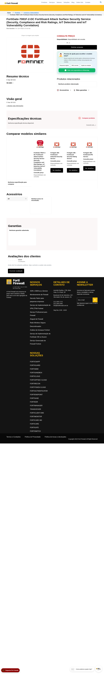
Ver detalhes (56, 170)
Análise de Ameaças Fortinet (40, 330)
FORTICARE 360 (36, 420)
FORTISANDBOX (36, 372)
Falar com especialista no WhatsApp (77, 70)
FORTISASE (34, 398)
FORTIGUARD (35, 365)
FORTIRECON (35, 383)
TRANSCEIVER (35, 409)
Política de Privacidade (33, 437)
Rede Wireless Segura (38, 323)
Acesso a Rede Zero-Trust (19, 9)
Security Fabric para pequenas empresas (37, 299)
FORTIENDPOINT (36, 394)
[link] (63, 42)
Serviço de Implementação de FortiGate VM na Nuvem (40, 335)
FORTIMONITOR (36, 416)
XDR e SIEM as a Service (39, 291)
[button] (10, 670)
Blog (85, 4)
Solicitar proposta (77, 47)
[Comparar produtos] (86, 118)
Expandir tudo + (91, 125)
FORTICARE (34, 424)
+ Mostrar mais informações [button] (14, 106)
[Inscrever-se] (95, 300)
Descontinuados (35, 326)
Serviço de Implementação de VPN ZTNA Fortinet (40, 306)
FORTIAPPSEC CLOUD (38, 380)
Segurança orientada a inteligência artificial (91, 9)
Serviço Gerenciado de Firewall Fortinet (38, 342)
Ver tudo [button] (9, 82)
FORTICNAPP (35, 362)
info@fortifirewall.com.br (60, 305)
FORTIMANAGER (36, 405)
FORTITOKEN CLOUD (38, 387)
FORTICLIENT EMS (37, 413)
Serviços (64, 4)
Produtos (56, 4)
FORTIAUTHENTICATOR (39, 391)
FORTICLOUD (35, 376)
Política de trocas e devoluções (55, 437)
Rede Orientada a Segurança (42, 9)
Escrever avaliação (16, 271)
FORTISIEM (34, 369)
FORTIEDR (34, 402)
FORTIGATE (34, 427)
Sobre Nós (92, 4)
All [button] (17, 199)
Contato (100, 4)
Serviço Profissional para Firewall (38, 313)
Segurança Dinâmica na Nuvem (68, 9)
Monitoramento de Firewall (39, 294)
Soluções (79, 4)
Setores (71, 4)
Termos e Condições (13, 437)
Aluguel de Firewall (36, 319)
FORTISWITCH (35, 431)
